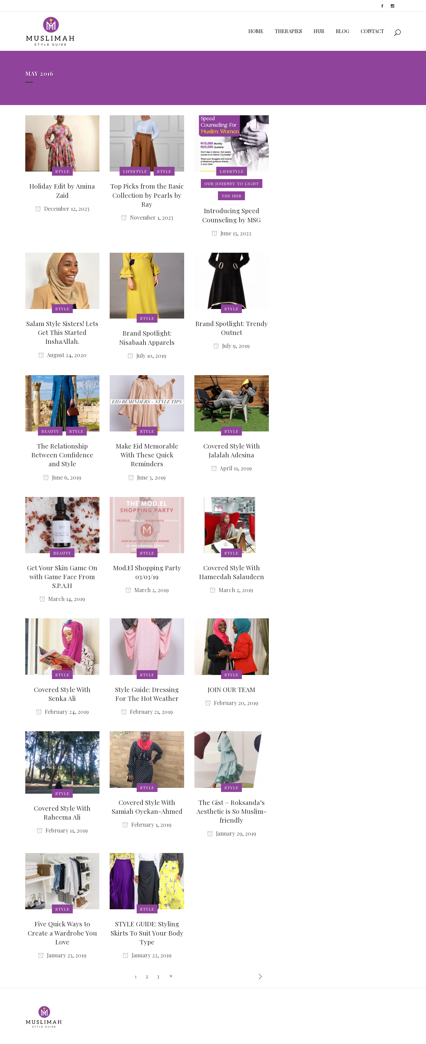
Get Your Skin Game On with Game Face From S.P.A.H (62, 576)
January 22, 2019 (147, 955)
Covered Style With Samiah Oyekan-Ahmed (147, 806)
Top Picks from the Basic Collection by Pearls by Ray (147, 194)
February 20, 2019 (231, 702)
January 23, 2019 (62, 955)
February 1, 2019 (146, 824)
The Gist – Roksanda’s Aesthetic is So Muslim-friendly (231, 811)
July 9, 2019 (231, 345)
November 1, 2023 (147, 217)
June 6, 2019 (62, 477)
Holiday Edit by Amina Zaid (62, 190)
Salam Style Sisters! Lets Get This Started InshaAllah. (62, 332)
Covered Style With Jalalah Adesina (231, 450)
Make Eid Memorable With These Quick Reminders (147, 454)
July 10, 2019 (146, 355)
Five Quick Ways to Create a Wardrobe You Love (62, 932)
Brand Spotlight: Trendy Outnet (231, 328)
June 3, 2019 (147, 477)
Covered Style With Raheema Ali (62, 812)
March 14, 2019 (62, 598)
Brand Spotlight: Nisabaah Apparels (147, 337)
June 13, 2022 (231, 233)
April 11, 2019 (231, 468)
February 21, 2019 (147, 711)
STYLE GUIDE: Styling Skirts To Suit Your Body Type (147, 932)
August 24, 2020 (62, 354)
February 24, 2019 (62, 711)
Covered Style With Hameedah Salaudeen (231, 572)
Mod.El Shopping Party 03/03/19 (147, 572)
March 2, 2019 (147, 589)
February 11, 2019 (62, 830)
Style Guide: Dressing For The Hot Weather (147, 694)
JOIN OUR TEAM (231, 689)
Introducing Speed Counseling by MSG (231, 215)
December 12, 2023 (62, 208)
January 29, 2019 (231, 833)
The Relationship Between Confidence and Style (62, 454)
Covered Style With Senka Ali (62, 694)
